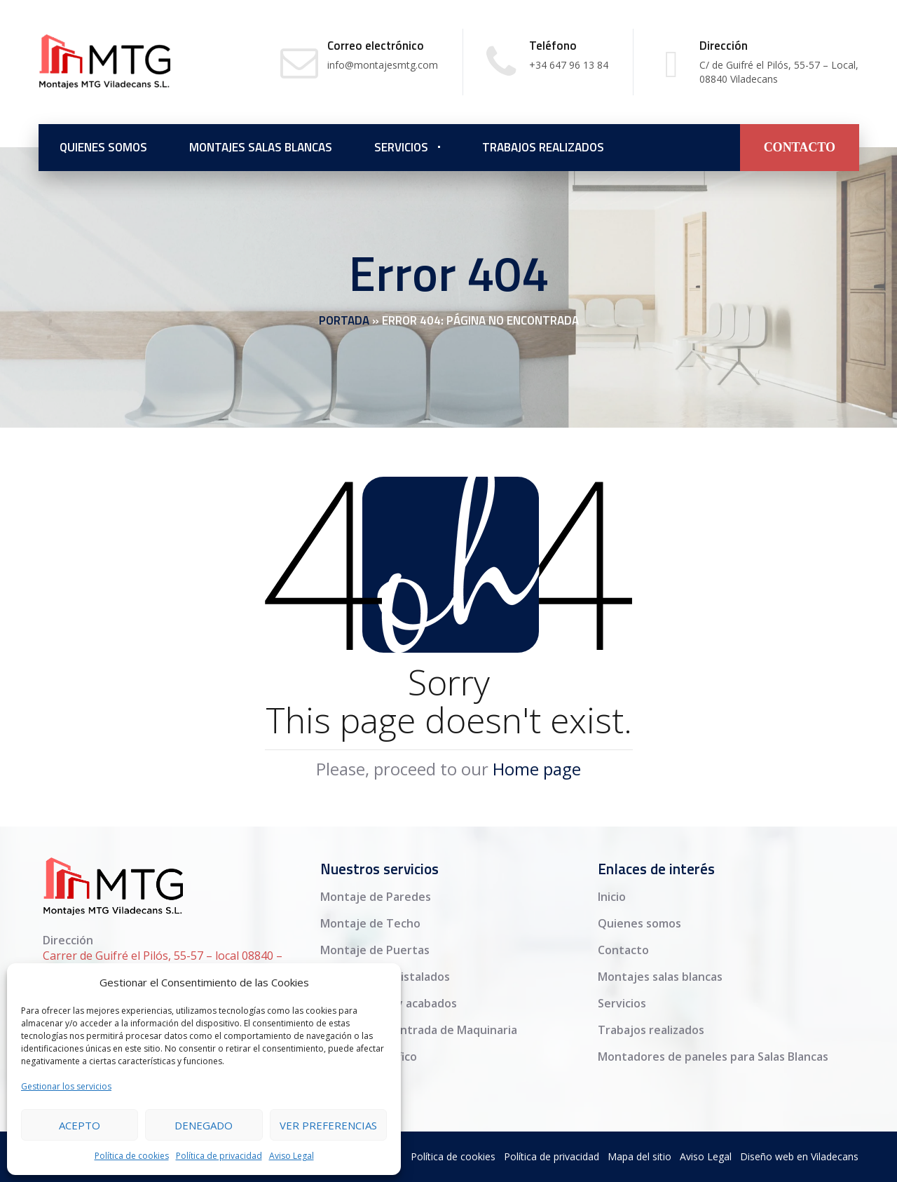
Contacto (623, 950)
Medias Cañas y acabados (388, 1003)
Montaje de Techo (370, 923)
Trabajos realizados (543, 147)
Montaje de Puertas (375, 950)
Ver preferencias (328, 1125)
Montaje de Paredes (375, 896)
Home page (537, 768)
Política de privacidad (219, 1156)
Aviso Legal (291, 1156)
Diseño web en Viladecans (799, 1156)
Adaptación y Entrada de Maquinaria (418, 1030)
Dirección (68, 940)
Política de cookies (132, 1156)
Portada (344, 320)
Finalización (351, 1083)
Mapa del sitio (639, 1156)
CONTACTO (799, 147)
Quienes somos (103, 147)
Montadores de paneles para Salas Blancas (713, 1056)
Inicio (612, 896)
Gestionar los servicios (66, 1086)
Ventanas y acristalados (385, 976)
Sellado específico (368, 1056)
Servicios (401, 147)
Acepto (79, 1125)
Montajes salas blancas (260, 147)
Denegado (203, 1125)
